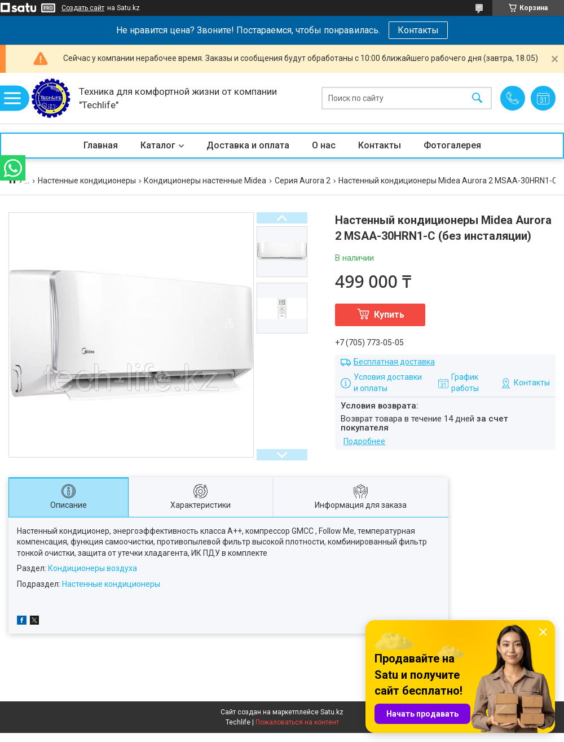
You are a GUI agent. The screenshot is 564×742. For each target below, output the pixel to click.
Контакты (418, 30)
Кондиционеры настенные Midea (205, 180)
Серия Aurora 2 (303, 180)
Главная (100, 145)
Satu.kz (331, 712)
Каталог (157, 145)
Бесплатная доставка (394, 361)
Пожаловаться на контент (297, 722)
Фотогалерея (452, 145)
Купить (389, 314)
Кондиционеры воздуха (92, 568)
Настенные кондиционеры (87, 180)
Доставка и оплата (247, 145)
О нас (324, 145)
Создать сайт (82, 8)
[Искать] (477, 98)
